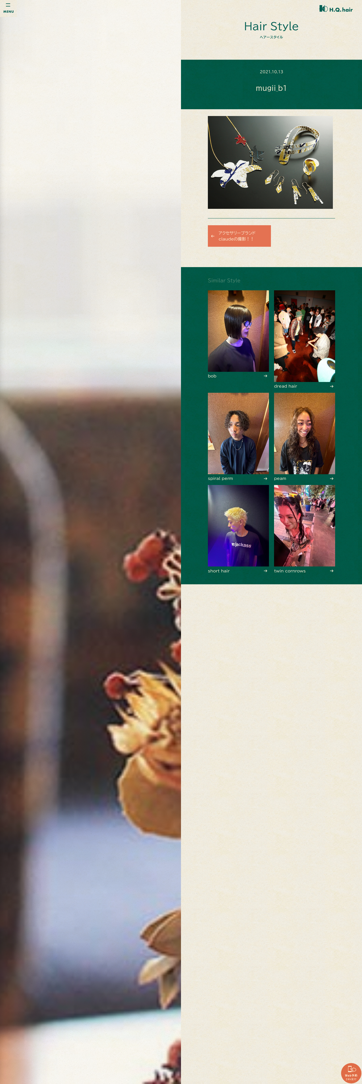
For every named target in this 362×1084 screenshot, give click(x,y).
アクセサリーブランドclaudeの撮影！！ (240, 236)
